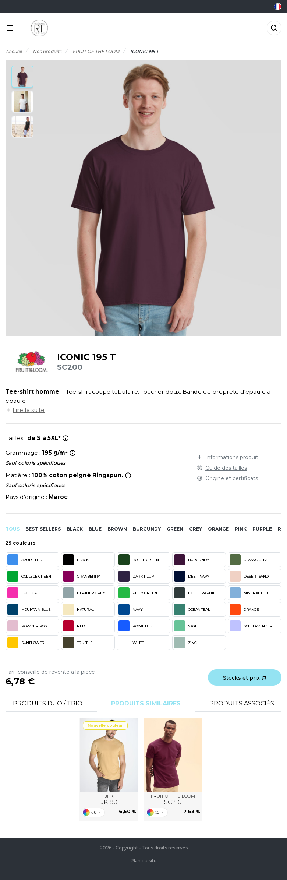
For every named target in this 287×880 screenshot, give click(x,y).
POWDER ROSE (28, 625)
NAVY (130, 609)
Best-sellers (43, 529)
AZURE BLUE (26, 559)
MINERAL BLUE (250, 592)
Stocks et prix (244, 678)
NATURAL (78, 609)
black (75, 529)
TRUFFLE (78, 642)
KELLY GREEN (137, 592)
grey (195, 529)
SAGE (185, 625)
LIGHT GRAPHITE (195, 592)
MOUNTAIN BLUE (29, 609)
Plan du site (144, 860)
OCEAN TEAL (192, 609)
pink (241, 529)
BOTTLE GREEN (138, 559)
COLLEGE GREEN (29, 576)
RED (74, 625)
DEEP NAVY (191, 576)
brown (117, 529)
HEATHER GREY (84, 592)
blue (95, 529)
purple (262, 529)
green (175, 529)
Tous (13, 529)
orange (218, 529)
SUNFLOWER (26, 642)
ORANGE (244, 609)
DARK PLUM (136, 576)
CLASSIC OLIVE (249, 559)
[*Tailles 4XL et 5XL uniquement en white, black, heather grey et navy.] (65, 438)
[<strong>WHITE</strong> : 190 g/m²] (72, 452)
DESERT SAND (249, 576)
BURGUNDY (191, 559)
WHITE (131, 642)
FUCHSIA (22, 592)
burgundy (147, 529)
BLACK (76, 559)
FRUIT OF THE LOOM (173, 799)
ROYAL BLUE (136, 625)
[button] (22, 77)
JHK (109, 799)
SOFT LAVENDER (251, 625)
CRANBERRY (81, 576)
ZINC (185, 642)
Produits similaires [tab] (146, 703)
